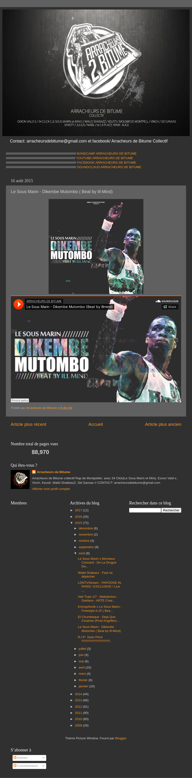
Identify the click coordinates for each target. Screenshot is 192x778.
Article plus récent (28, 424)
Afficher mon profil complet (51, 489)
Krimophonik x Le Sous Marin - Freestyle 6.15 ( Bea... (100, 608)
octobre (84, 540)
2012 (79, 706)
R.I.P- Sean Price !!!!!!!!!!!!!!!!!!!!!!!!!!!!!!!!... (95, 639)
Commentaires (26, 766)
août (82, 553)
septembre (87, 547)
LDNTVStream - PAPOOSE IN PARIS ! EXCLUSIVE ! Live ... (99, 586)
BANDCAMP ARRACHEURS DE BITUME (107, 153)
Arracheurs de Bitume (53, 472)
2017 (79, 510)
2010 (79, 719)
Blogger (120, 738)
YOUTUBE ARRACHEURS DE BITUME (104, 158)
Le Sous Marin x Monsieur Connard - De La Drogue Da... (97, 562)
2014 (79, 694)
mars (83, 673)
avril (82, 667)
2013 (79, 700)
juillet (83, 648)
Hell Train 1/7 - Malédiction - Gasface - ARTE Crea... (98, 598)
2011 (79, 713)
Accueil (95, 424)
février (83, 680)
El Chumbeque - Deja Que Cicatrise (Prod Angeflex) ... (99, 618)
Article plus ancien (163, 424)
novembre (86, 534)
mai (82, 661)
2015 (79, 523)
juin (82, 655)
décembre (86, 528)
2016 (79, 516)
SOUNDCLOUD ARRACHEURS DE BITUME (109, 167)
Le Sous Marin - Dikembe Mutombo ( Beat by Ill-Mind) (99, 628)
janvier (84, 686)
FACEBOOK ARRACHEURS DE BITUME (106, 162)
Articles (20, 757)
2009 (79, 725)
